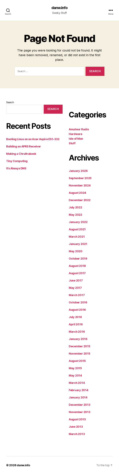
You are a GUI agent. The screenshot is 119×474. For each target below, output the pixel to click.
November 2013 (79, 412)
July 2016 (75, 317)
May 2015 (75, 368)
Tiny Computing (17, 161)
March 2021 (77, 236)
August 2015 (77, 360)
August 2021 (77, 229)
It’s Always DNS (16, 168)
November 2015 (79, 353)
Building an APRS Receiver (23, 146)
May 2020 (75, 251)
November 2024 (80, 185)
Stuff (72, 143)
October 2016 (78, 302)
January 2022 (78, 222)
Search (10, 102)
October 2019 (78, 258)
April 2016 (76, 324)
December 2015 (79, 346)
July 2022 (75, 207)
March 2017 (77, 295)
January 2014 (78, 397)
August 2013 (77, 419)
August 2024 (77, 192)
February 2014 (78, 390)
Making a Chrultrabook (21, 153)
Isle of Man (76, 138)
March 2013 (77, 434)
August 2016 (77, 309)
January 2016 (78, 339)
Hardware (75, 134)
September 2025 (80, 178)
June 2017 (76, 280)
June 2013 (76, 426)
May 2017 (75, 287)
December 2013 (79, 404)
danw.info (59, 8)
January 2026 (78, 170)
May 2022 (75, 214)
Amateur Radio (79, 129)
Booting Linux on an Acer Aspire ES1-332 (32, 139)
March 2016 (77, 331)
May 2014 (75, 375)
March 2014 (77, 382)
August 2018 (77, 265)
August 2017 (77, 273)
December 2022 (79, 200)
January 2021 (78, 244)
